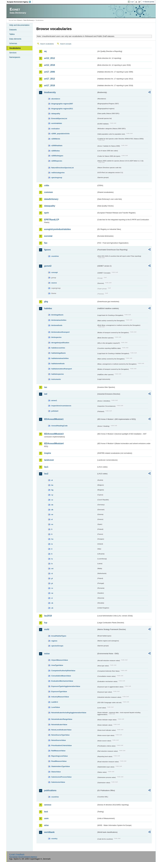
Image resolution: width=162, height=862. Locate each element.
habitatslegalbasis (58, 353)
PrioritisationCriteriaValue (61, 745)
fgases (47, 250)
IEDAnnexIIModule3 (54, 434)
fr (52, 534)
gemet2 (47, 266)
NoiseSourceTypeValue (60, 735)
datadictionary (51, 199)
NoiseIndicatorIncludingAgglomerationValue (68, 713)
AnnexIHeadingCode (59, 426)
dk (52, 510)
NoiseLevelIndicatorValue (61, 730)
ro (52, 588)
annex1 (54, 400)
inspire (47, 453)
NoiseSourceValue (58, 740)
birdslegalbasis (57, 315)
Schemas (13, 43)
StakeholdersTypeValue (60, 766)
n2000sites (55, 151)
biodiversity (50, 92)
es (52, 524)
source (54, 283)
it (51, 549)
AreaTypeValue (57, 665)
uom (46, 818)
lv (52, 564)
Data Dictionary (28, 20)
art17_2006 (49, 72)
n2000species (56, 161)
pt (52, 583)
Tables (12, 34)
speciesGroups (57, 646)
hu (52, 539)
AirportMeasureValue (59, 660)
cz (52, 500)
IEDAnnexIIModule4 (54, 443)
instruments (56, 379)
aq (45, 51)
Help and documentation (19, 25)
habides (48, 308)
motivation (55, 129)
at (52, 480)
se (52, 593)
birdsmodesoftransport (60, 332)
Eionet (19, 20)
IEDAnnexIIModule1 (54, 419)
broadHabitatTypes (58, 636)
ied (45, 394)
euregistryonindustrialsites (57, 229)
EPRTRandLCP (51, 220)
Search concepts (65, 44)
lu (52, 559)
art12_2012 (49, 58)
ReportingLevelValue (59, 756)
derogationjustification (60, 343)
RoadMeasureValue (59, 761)
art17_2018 (49, 85)
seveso (47, 805)
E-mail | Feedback (16, 854)
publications (50, 790)
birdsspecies (56, 337)
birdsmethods (56, 325)
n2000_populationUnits (60, 134)
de (52, 505)
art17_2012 (49, 79)
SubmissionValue (58, 782)
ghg (46, 301)
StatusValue (56, 772)
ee (52, 514)
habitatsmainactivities (60, 358)
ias (45, 387)
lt (51, 554)
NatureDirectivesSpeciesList (62, 168)
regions (54, 641)
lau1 (46, 467)
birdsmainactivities (58, 320)
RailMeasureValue (58, 751)
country (54, 839)
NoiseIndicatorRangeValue (61, 719)
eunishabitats (56, 123)
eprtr (46, 213)
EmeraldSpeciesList (59, 118)
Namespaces (14, 57)
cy (52, 495)
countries (55, 256)
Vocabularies (15, 48)
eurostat (48, 236)
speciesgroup (56, 177)
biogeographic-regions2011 (62, 109)
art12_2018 (49, 65)
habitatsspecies (57, 374)
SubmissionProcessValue (61, 777)
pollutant (54, 411)
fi (51, 529)
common (48, 192)
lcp (45, 623)
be (52, 485)
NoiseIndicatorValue (59, 725)
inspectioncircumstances (61, 406)
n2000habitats (56, 146)
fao (45, 243)
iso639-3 (54, 702)
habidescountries (58, 348)
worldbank (49, 832)
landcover (49, 460)
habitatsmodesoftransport (61, 369)
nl (52, 573)
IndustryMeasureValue (60, 697)
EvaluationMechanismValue (62, 681)
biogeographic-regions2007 (62, 104)
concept (54, 272)
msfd (46, 629)
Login (132, 1)
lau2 (46, 474)
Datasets (13, 30)
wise (46, 825)
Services (12, 53)
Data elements (15, 39)
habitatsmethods (58, 364)
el (52, 519)
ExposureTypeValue (59, 691)
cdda (46, 185)
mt (52, 569)
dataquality (55, 114)
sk (52, 603)
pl (52, 578)
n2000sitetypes (57, 156)
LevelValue (55, 707)
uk (52, 608)
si (52, 598)
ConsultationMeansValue (61, 676)
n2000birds (55, 139)
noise (47, 653)
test (46, 812)
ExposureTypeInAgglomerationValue (65, 686)
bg (52, 490)
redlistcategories (58, 173)
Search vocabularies (47, 44)
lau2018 (48, 616)
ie (52, 544)
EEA (20, 2)
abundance (55, 99)
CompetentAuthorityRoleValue (63, 671)
